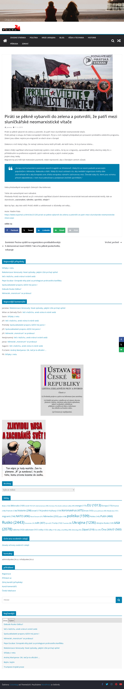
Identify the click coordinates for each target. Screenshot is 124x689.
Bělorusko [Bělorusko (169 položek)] (18, 505)
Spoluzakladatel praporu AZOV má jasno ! (19, 285)
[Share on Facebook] (12, 230)
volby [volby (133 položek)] (43, 529)
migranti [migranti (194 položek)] (8, 516)
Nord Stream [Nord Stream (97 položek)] (36, 516)
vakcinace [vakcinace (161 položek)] (31, 529)
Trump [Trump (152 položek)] (57, 523)
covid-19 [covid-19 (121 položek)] (30, 506)
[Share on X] (28, 230)
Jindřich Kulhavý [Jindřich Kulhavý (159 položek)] (51, 510)
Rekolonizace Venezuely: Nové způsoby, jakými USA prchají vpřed (30, 272)
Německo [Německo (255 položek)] (51, 516)
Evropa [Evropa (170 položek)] (107, 505)
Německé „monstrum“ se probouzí (16, 293)
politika (34, 37)
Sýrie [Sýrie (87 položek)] (48, 523)
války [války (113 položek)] (52, 530)
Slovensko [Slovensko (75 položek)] (29, 523)
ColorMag (14, 684)
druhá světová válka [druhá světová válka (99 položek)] (66, 506)
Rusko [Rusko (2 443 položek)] (13, 522)
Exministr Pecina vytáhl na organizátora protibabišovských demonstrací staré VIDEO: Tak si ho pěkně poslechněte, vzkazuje (31, 246)
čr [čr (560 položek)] (116, 529)
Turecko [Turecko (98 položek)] (67, 523)
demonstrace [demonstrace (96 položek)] (42, 506)
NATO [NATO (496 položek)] (23, 516)
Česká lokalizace (9, 590)
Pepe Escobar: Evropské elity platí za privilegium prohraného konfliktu (32, 280)
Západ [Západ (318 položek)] (88, 529)
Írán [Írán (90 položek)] (98, 530)
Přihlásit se (6, 578)
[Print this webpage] (73, 230)
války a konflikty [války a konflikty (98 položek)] (64, 530)
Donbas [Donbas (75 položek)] (53, 506)
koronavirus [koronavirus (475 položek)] (73, 510)
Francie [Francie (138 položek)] (11, 510)
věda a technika (76, 37)
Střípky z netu (8, 268)
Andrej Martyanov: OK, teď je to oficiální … (28, 350)
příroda (14, 43)
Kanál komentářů (9, 586)
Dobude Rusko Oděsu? (11, 289)
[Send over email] (59, 230)
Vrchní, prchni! (113, 242)
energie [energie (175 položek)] (81, 505)
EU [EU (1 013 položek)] (94, 505)
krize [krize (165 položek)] (88, 510)
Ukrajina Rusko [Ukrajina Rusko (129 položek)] (105, 523)
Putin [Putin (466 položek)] (106, 516)
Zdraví (25, 43)
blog (61, 37)
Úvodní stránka (18, 37)
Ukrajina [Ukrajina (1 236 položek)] (84, 522)
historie (92, 37)
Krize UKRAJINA (48, 37)
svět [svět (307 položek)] (40, 522)
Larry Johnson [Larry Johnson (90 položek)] (100, 511)
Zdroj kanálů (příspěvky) (12, 582)
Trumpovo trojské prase (14, 667)
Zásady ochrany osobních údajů (15, 545)
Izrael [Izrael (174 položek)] (37, 510)
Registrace (6, 574)
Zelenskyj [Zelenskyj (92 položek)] (76, 530)
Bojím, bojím (9, 662)
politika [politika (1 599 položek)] (78, 515)
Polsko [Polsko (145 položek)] (95, 516)
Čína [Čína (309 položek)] (106, 529)
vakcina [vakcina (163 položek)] (18, 529)
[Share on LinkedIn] (43, 230)
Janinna (9, 127)
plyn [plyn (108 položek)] (62, 516)
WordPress (46, 684)
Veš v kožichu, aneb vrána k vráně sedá (18, 276)
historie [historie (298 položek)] (24, 510)
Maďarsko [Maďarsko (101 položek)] (112, 511)
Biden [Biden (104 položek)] (6, 506)
